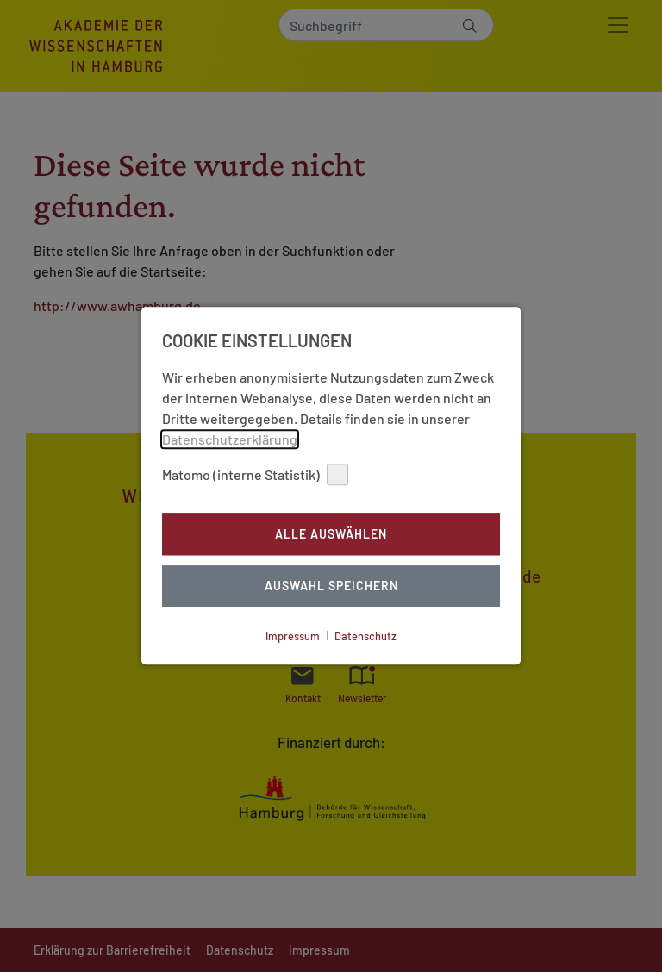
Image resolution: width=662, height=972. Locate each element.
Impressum (292, 636)
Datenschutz (365, 636)
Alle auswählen (331, 533)
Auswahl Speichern (331, 586)
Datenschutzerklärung (229, 439)
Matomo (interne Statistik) (255, 474)
